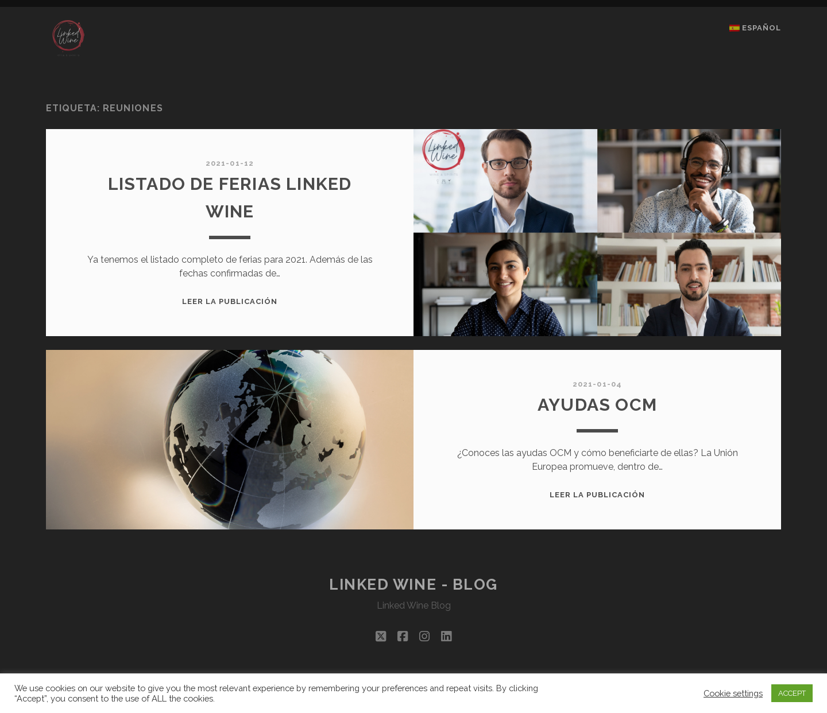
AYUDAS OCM (597, 405)
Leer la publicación (230, 301)
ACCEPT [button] (792, 693)
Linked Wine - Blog (413, 584)
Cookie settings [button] (733, 693)
